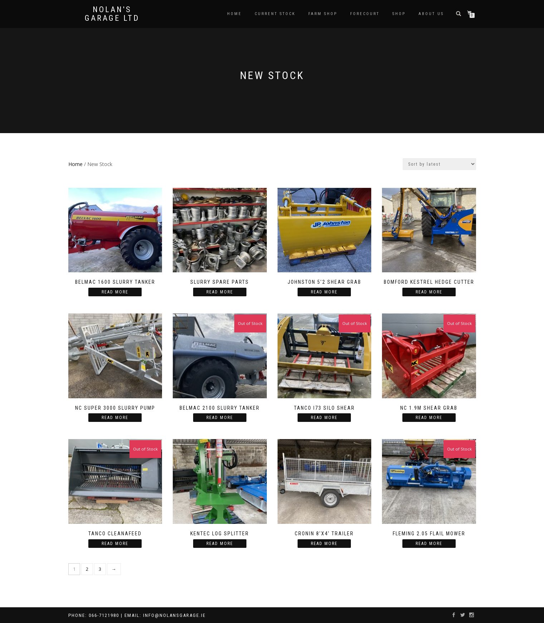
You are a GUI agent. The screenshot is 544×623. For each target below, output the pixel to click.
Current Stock (275, 13)
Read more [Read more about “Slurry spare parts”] (219, 292)
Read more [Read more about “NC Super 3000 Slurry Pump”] (115, 417)
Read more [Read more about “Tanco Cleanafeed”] (115, 543)
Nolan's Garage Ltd (112, 14)
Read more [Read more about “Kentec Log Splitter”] (219, 543)
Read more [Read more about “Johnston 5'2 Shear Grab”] (324, 292)
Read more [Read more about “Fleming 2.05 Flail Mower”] (429, 543)
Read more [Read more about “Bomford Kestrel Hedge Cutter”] (429, 292)
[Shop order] (439, 164)
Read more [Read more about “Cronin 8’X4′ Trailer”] (324, 543)
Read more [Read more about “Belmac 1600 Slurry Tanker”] (115, 292)
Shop (399, 13)
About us (431, 13)
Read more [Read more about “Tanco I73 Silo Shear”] (324, 417)
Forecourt (364, 13)
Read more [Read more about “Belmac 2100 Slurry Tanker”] (219, 417)
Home (234, 13)
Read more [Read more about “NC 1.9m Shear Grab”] (429, 417)
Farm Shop (322, 13)
